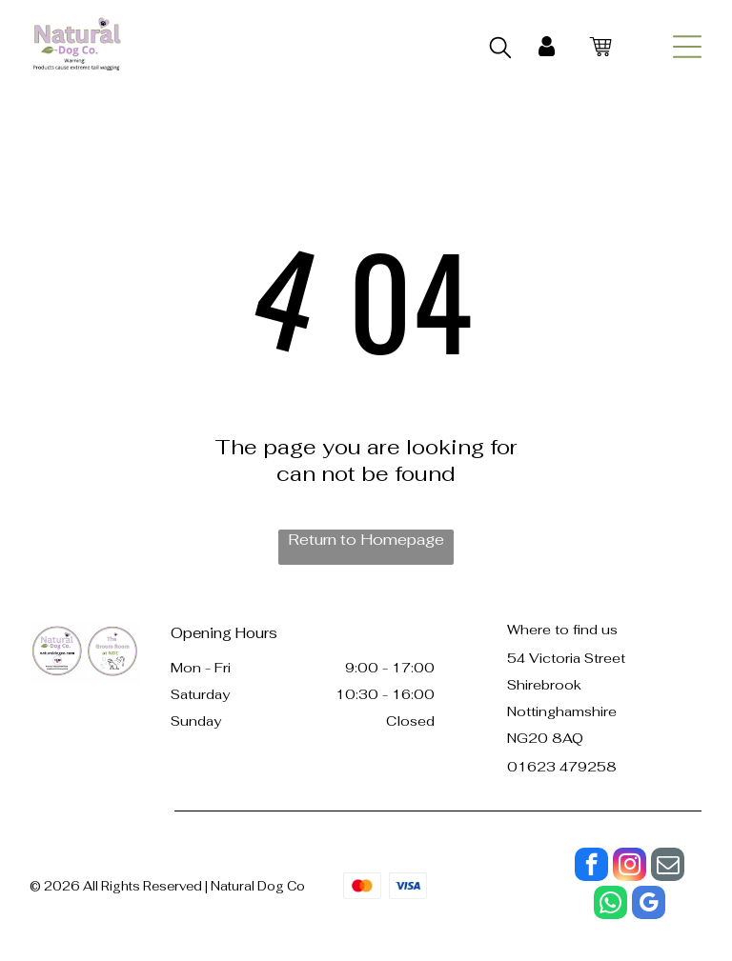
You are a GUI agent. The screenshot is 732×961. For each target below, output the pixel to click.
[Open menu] (687, 46)
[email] (667, 867)
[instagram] (629, 867)
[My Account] (547, 46)
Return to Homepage (366, 540)
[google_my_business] (648, 905)
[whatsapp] (610, 905)
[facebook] (591, 867)
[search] (500, 49)
